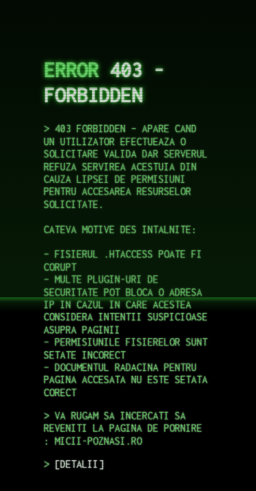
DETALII (79, 464)
